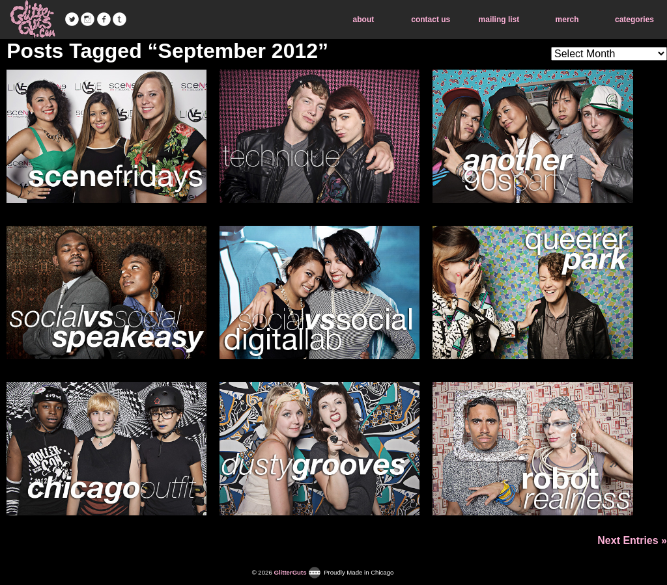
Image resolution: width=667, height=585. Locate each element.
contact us (430, 19)
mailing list (499, 19)
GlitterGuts (32, 19)
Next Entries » (632, 540)
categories (634, 19)
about (364, 19)
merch (567, 19)
